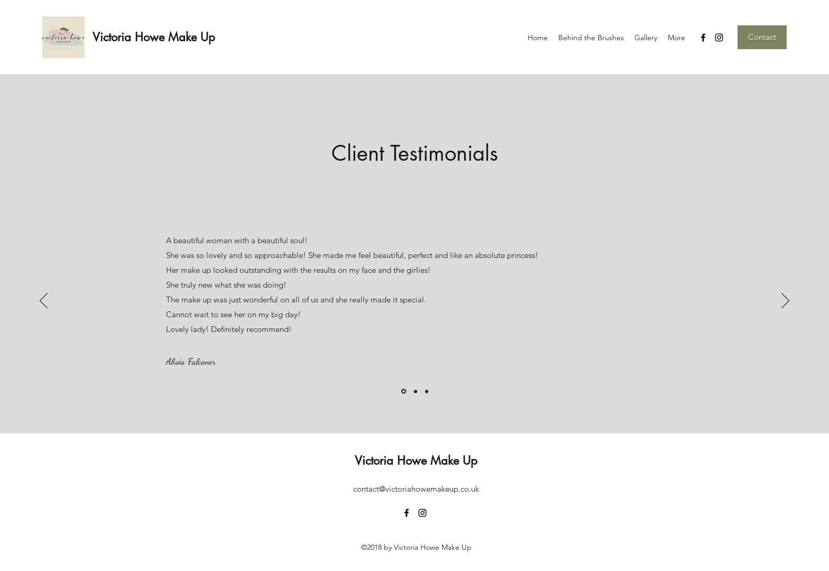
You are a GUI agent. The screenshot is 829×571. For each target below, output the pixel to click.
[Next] (785, 301)
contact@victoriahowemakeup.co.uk (416, 489)
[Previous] (44, 301)
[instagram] (719, 37)
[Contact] (762, 37)
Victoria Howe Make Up (154, 37)
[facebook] (703, 37)
